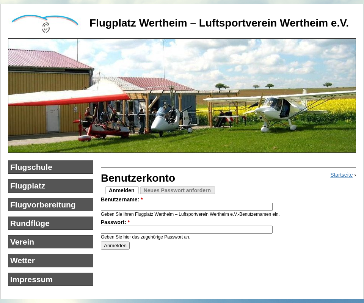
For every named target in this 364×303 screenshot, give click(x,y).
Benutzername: (122, 199)
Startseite (341, 175)
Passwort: (115, 222)
